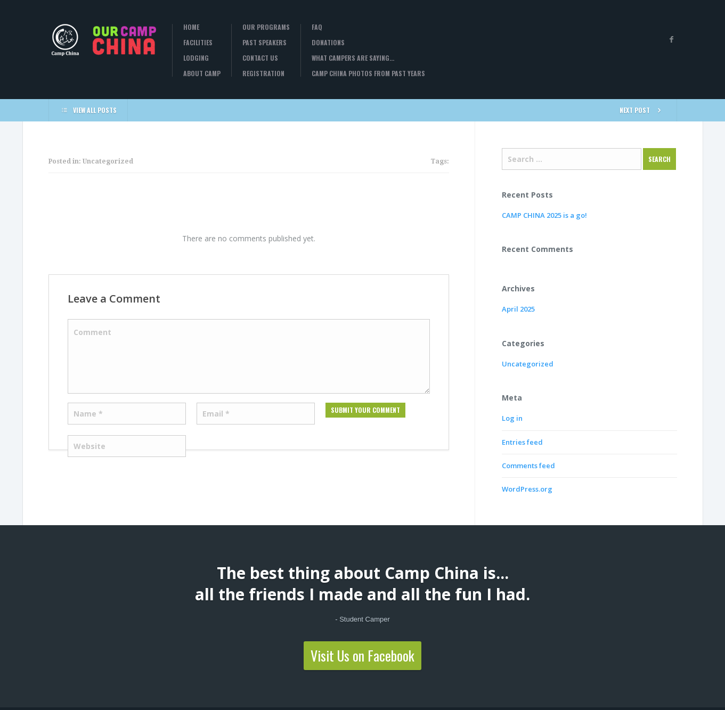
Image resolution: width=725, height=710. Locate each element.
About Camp (202, 73)
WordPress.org (527, 489)
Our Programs (266, 27)
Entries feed (522, 442)
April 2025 (518, 309)
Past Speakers (264, 42)
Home (191, 27)
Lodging (196, 58)
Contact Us (260, 58)
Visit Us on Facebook (362, 655)
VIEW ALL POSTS (88, 109)
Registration (263, 73)
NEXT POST (643, 109)
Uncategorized (527, 364)
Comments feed (528, 465)
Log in (512, 418)
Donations (328, 42)
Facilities (198, 42)
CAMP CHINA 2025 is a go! (544, 215)
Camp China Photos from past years (368, 73)
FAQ (317, 27)
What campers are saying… (353, 58)
